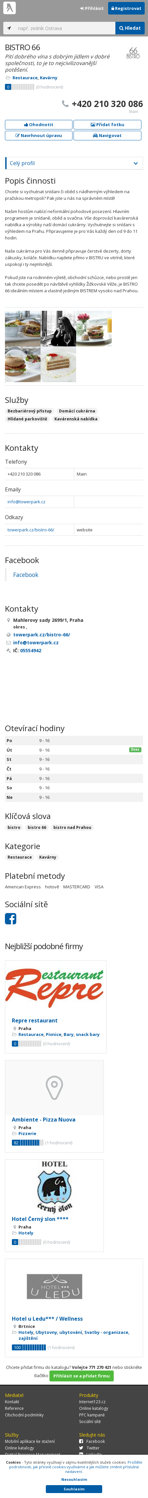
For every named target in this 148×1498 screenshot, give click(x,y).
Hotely (25, 1233)
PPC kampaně (92, 1415)
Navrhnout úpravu (38, 135)
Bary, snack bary (82, 1034)
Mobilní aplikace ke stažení (30, 1441)
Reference (14, 1408)
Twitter (89, 1448)
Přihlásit (92, 8)
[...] (65, 28)
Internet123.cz (92, 1402)
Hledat (130, 28)
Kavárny (48, 78)
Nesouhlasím (74, 1479)
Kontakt (12, 1402)
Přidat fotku (107, 124)
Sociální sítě (90, 1421)
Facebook (25, 575)
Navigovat (107, 135)
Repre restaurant (35, 1020)
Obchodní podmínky (24, 1415)
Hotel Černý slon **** (40, 1219)
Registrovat (126, 8)
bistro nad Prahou (72, 827)
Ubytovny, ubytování (59, 1332)
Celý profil (22, 163)
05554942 (30, 650)
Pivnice (53, 1034)
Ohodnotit (38, 124)
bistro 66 (37, 827)
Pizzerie (27, 1133)
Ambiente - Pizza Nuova (43, 1119)
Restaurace (25, 78)
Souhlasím (74, 1488)
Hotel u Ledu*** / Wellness (47, 1318)
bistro (14, 827)
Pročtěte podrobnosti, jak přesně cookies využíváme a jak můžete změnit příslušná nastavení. (75, 1467)
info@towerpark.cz (26, 502)
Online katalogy (93, 1408)
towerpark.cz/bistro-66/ (31, 530)
